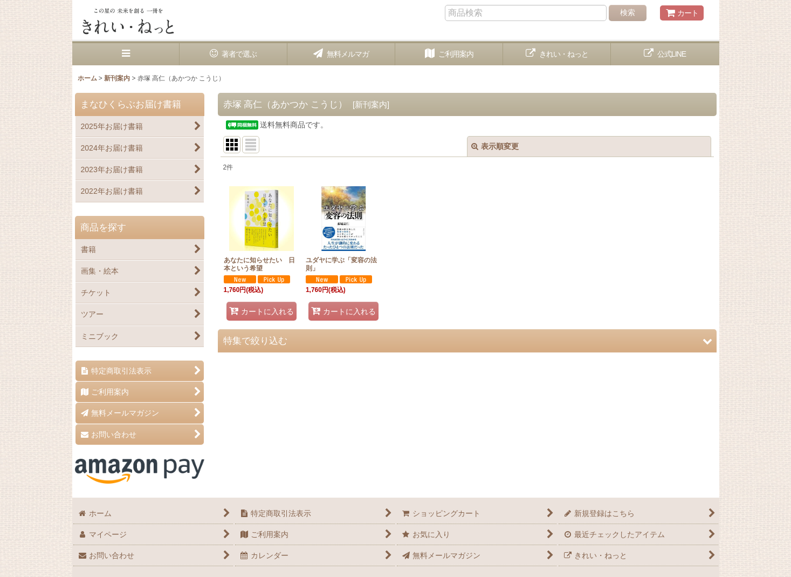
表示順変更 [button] (495, 146)
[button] (126, 54)
